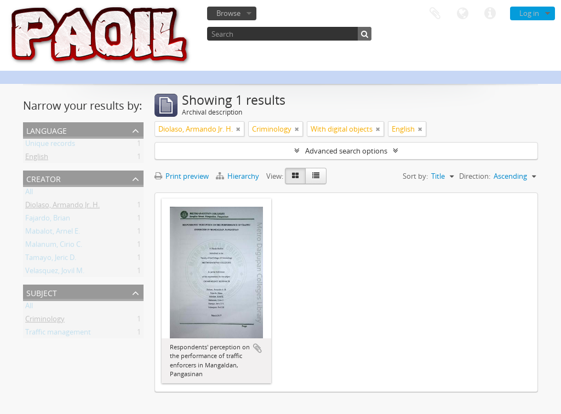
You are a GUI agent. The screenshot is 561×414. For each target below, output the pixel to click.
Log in (529, 13)
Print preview (181, 176)
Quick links (489, 13)
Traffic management (58, 334)
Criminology (45, 321)
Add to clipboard (257, 348)
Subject (41, 292)
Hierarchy (238, 176)
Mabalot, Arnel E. (52, 233)
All (29, 194)
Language (462, 13)
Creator (43, 178)
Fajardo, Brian (47, 220)
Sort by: (415, 176)
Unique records (50, 145)
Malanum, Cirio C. (53, 246)
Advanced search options (346, 151)
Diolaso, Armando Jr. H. (62, 207)
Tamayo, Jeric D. (50, 259)
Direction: (474, 176)
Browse (228, 13)
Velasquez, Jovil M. (54, 272)
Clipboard (435, 13)
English (36, 158)
